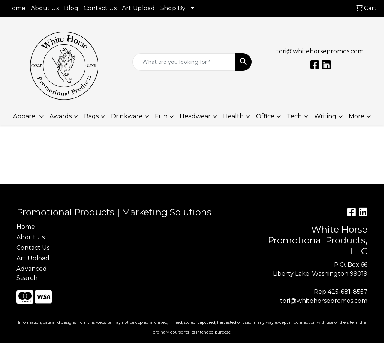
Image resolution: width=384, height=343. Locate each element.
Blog (71, 8)
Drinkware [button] (126, 116)
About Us (45, 8)
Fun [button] (161, 116)
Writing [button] (325, 116)
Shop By (172, 8)
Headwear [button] (195, 116)
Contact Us (100, 8)
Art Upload (138, 8)
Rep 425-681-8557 (341, 291)
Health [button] (233, 116)
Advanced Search (31, 273)
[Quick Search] (184, 62)
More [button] (356, 116)
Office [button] (265, 116)
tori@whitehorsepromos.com (320, 51)
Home (16, 8)
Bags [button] (91, 116)
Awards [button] (61, 116)
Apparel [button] (25, 116)
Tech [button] (294, 116)
